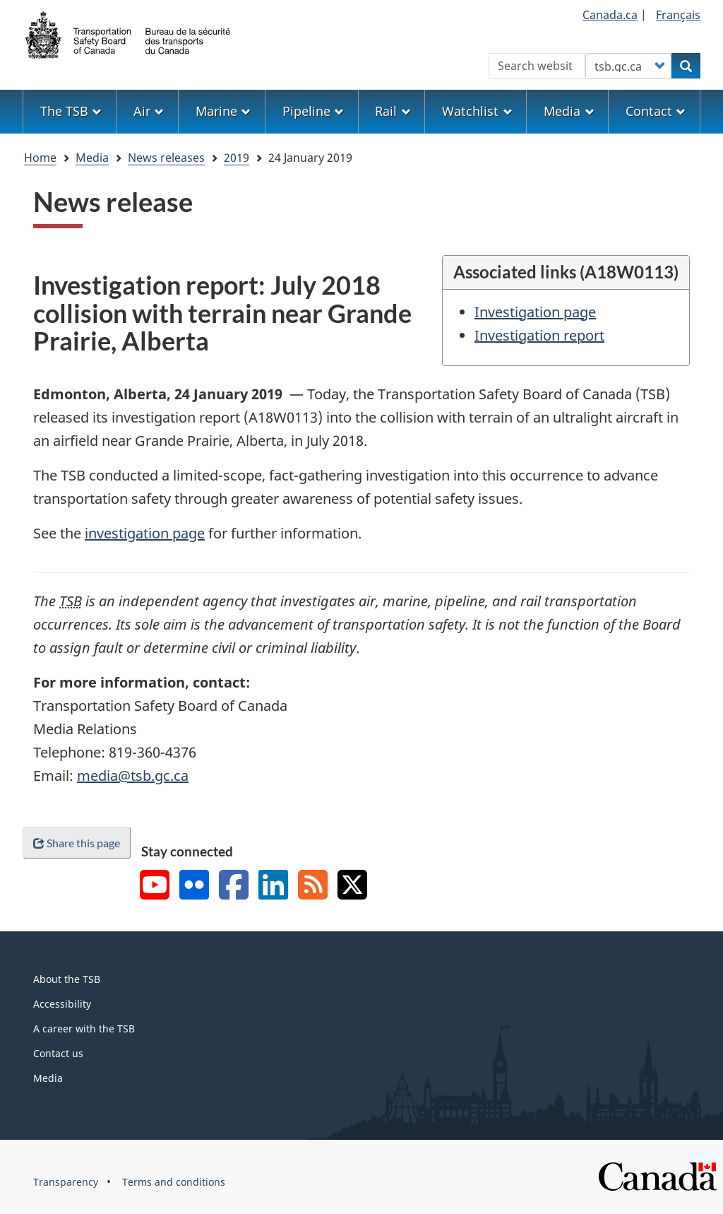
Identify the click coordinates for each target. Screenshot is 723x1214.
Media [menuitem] (569, 110)
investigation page (145, 533)
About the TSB (66, 979)
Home (40, 157)
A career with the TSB (84, 1028)
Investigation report (539, 335)
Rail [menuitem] (392, 110)
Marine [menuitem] (223, 110)
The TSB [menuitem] (71, 110)
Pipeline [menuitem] (313, 110)
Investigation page (535, 312)
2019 (236, 157)
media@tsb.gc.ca (133, 775)
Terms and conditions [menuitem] (173, 1182)
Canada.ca (610, 15)
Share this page (76, 842)
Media (92, 157)
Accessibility (62, 1003)
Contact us (58, 1053)
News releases (166, 157)
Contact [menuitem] (656, 110)
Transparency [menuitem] (65, 1182)
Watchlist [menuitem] (477, 110)
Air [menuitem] (148, 110)
